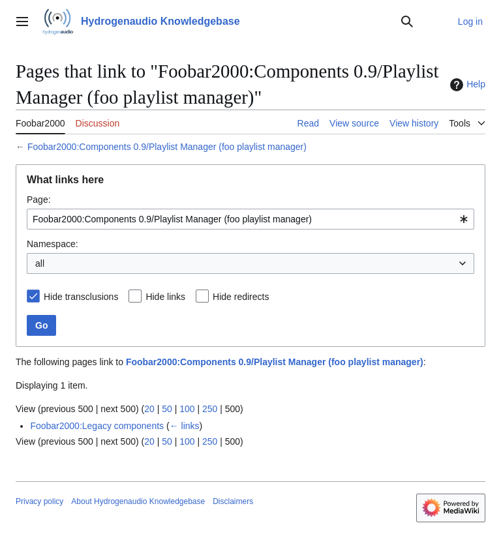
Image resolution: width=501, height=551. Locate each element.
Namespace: (52, 244)
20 (149, 409)
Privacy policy (39, 501)
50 (167, 409)
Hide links (165, 296)
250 (209, 409)
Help (466, 84)
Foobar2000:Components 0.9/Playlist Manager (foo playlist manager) (167, 146)
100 (186, 409)
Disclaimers (233, 501)
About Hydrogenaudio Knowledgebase (138, 501)
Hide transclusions (81, 296)
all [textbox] (39, 263)
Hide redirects (241, 296)
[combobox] (250, 219)
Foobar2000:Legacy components (97, 426)
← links (185, 426)
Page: (39, 199)
